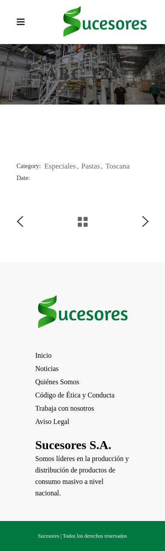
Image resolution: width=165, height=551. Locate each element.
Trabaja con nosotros (64, 408)
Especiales (60, 166)
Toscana (117, 166)
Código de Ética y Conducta (74, 395)
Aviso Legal (52, 421)
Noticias (47, 368)
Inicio (43, 355)
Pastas (90, 166)
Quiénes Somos (57, 382)
